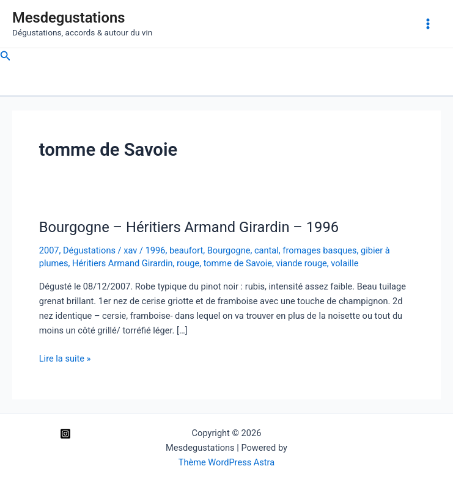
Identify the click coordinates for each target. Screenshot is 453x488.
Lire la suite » (65, 358)
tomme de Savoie (238, 263)
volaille (344, 263)
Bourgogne (229, 250)
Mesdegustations (68, 17)
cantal (266, 250)
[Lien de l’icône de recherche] (5, 56)
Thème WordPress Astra (226, 462)
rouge (188, 263)
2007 (49, 250)
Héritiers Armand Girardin (122, 263)
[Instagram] (65, 433)
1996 (155, 250)
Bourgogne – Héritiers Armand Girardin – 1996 (189, 227)
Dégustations (89, 250)
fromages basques (319, 250)
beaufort (186, 250)
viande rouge (301, 263)
